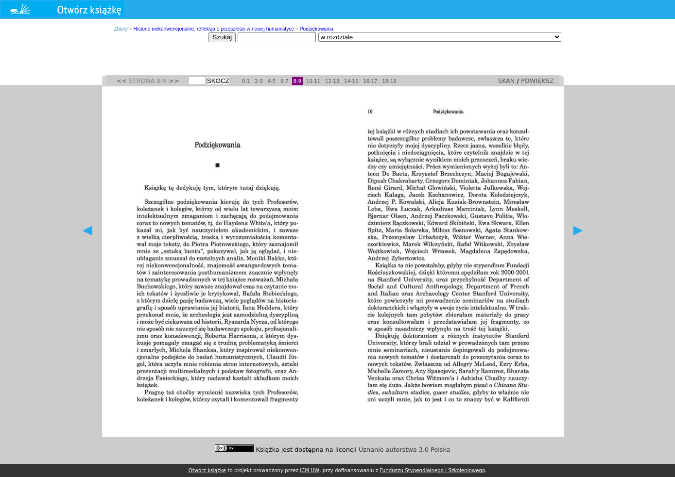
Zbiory (121, 29)
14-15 (351, 81)
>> (174, 80)
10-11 (313, 81)
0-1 (246, 81)
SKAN (506, 80)
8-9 (297, 81)
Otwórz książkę (207, 470)
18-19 (389, 81)
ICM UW (309, 470)
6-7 (284, 81)
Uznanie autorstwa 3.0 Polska (404, 449)
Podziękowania (316, 29)
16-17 (370, 81)
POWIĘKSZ (537, 80)
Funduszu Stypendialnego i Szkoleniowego (432, 470)
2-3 (258, 81)
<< (122, 80)
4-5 (272, 81)
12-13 (332, 81)
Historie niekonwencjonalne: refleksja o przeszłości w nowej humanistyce (214, 29)
